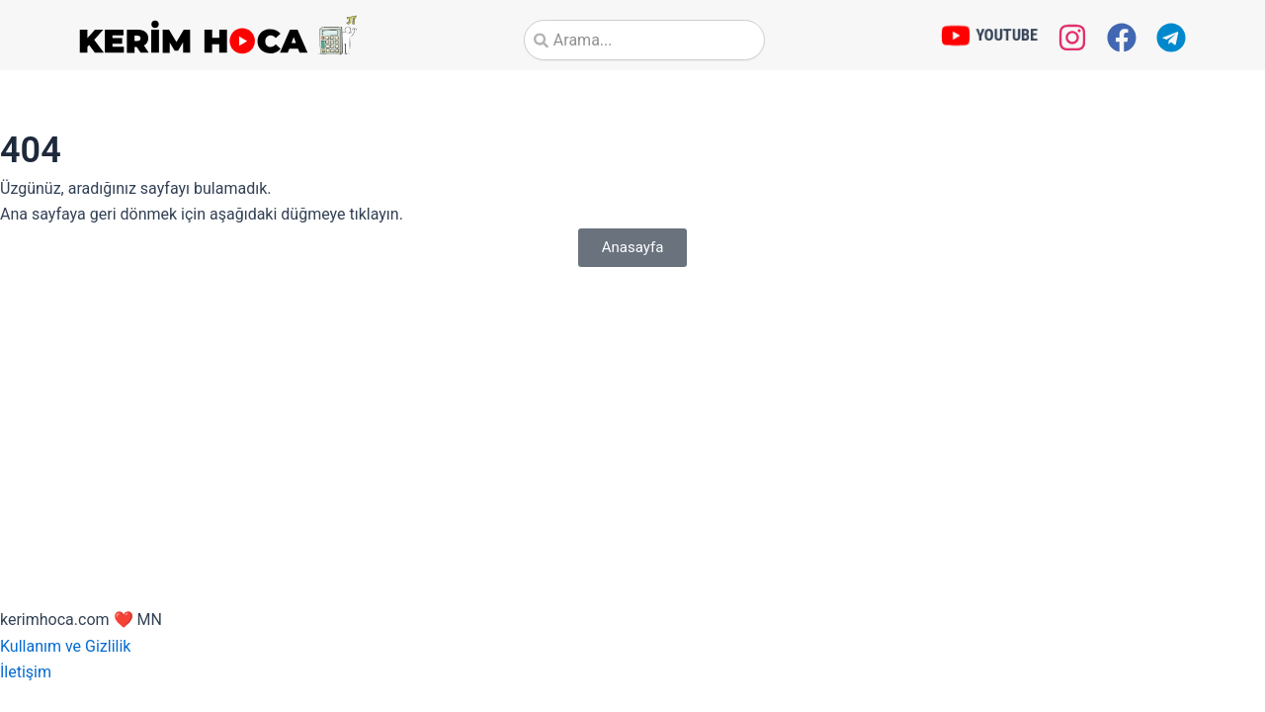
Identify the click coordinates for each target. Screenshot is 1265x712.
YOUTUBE (1006, 34)
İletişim (25, 672)
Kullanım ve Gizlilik (65, 646)
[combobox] (644, 40)
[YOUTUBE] (955, 35)
